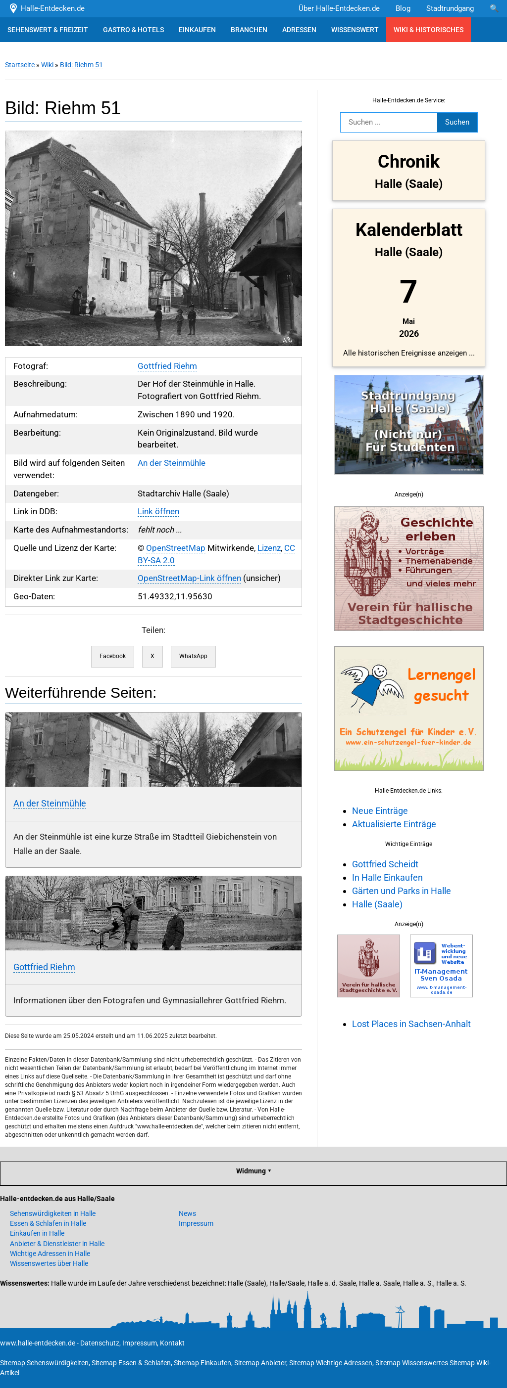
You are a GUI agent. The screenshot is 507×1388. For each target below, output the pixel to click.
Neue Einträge (380, 811)
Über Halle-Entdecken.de (339, 8)
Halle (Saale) (377, 904)
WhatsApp (193, 656)
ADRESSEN (299, 30)
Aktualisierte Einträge (394, 824)
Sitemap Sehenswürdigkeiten (44, 1363)
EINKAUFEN (197, 30)
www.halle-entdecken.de (37, 1343)
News (187, 1213)
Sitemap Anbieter (260, 1363)
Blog (403, 8)
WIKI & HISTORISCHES (428, 30)
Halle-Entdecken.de (46, 8)
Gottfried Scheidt (385, 864)
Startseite (20, 65)
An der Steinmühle (171, 463)
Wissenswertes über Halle (49, 1263)
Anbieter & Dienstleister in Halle (57, 1244)
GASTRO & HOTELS (133, 30)
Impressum (196, 1223)
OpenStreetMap (175, 548)
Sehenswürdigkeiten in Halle (53, 1213)
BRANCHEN (249, 30)
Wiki (47, 65)
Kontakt (172, 1343)
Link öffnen (158, 511)
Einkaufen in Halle (37, 1233)
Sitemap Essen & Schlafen (131, 1363)
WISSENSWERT (355, 30)
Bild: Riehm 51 (81, 65)
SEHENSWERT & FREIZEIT (47, 30)
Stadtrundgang (450, 8)
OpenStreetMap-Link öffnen (189, 578)
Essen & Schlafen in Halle (48, 1223)
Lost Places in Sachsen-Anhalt (411, 1024)
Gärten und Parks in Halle (401, 891)
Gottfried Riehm (167, 366)
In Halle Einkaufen (387, 877)
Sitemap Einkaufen (202, 1363)
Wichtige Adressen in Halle (50, 1253)
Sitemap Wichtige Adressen (330, 1363)
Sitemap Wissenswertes (411, 1363)
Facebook (113, 656)
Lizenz (269, 548)
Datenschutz (99, 1343)
